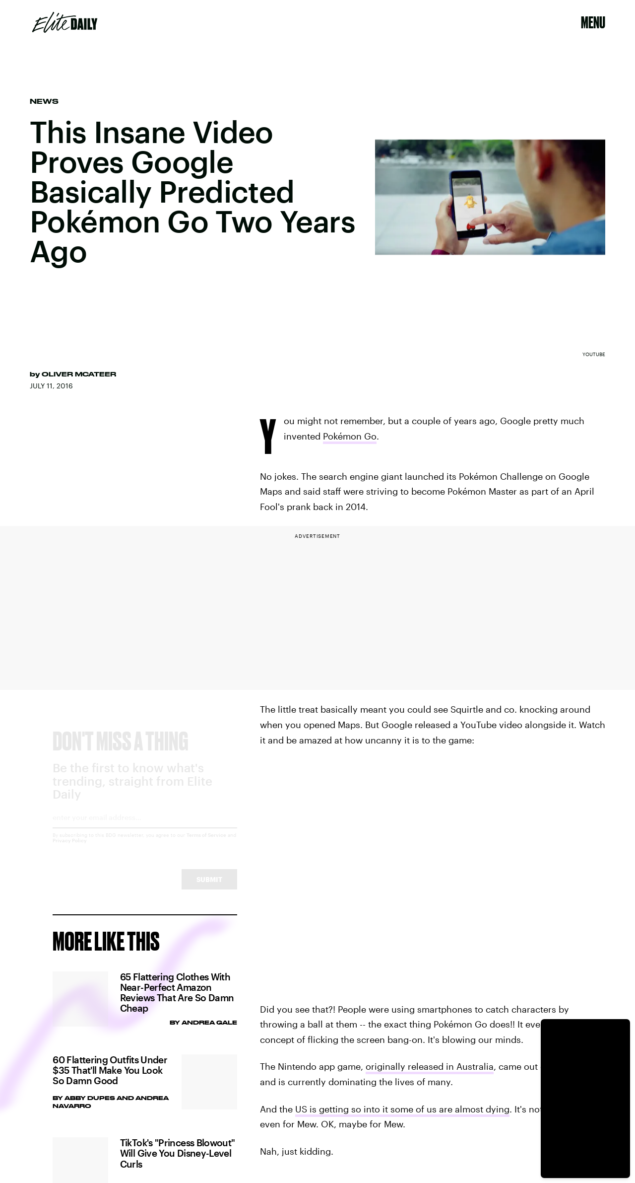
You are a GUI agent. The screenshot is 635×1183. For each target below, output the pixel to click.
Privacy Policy (70, 849)
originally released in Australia (430, 1066)
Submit (209, 888)
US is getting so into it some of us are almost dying (402, 1109)
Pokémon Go (350, 436)
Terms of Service (206, 844)
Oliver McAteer (79, 373)
